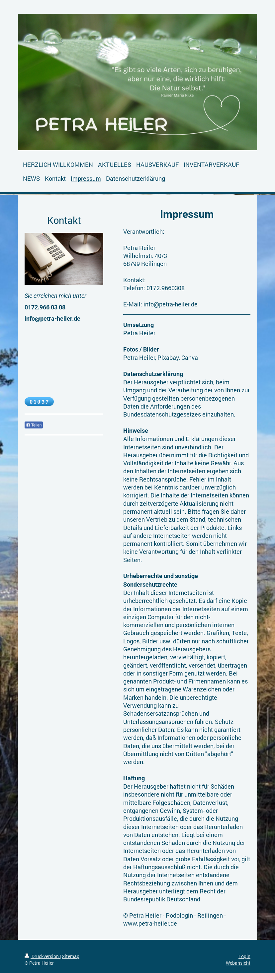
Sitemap (70, 956)
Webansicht (238, 963)
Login (244, 956)
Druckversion (42, 956)
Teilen (34, 425)
